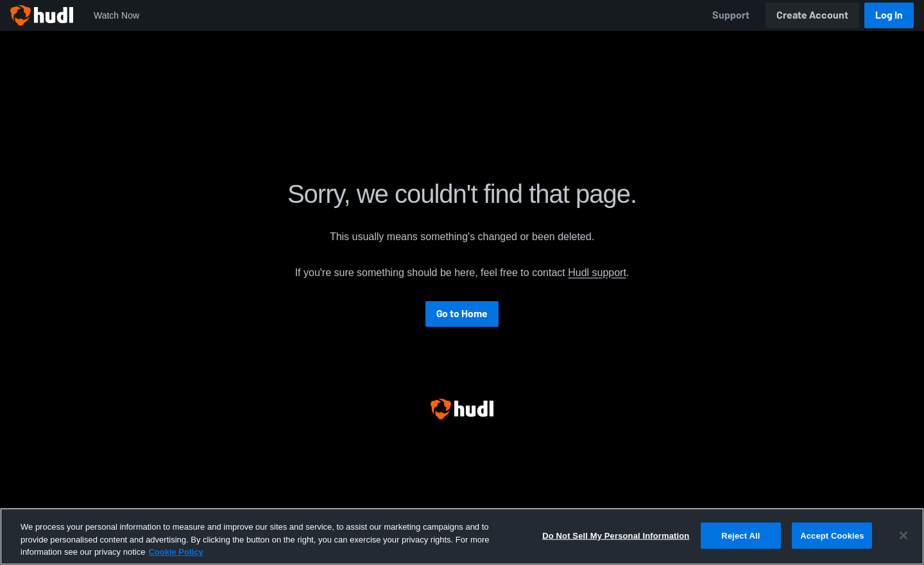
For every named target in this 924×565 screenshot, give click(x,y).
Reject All (740, 535)
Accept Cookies (832, 535)
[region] (462, 536)
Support (730, 15)
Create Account (812, 15)
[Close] (903, 535)
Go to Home (462, 313)
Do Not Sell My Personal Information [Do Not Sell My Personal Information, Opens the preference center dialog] (615, 535)
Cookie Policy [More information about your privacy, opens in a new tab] (175, 552)
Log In (889, 15)
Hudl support (597, 272)
